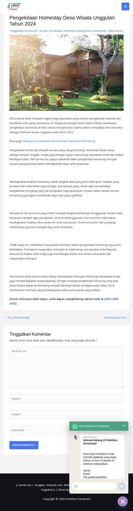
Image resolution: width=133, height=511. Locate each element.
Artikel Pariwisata (49, 31)
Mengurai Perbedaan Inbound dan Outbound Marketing (57, 141)
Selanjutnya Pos (117, 317)
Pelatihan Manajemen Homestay (81, 31)
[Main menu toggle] (125, 6)
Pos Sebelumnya (16, 317)
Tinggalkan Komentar (22, 31)
